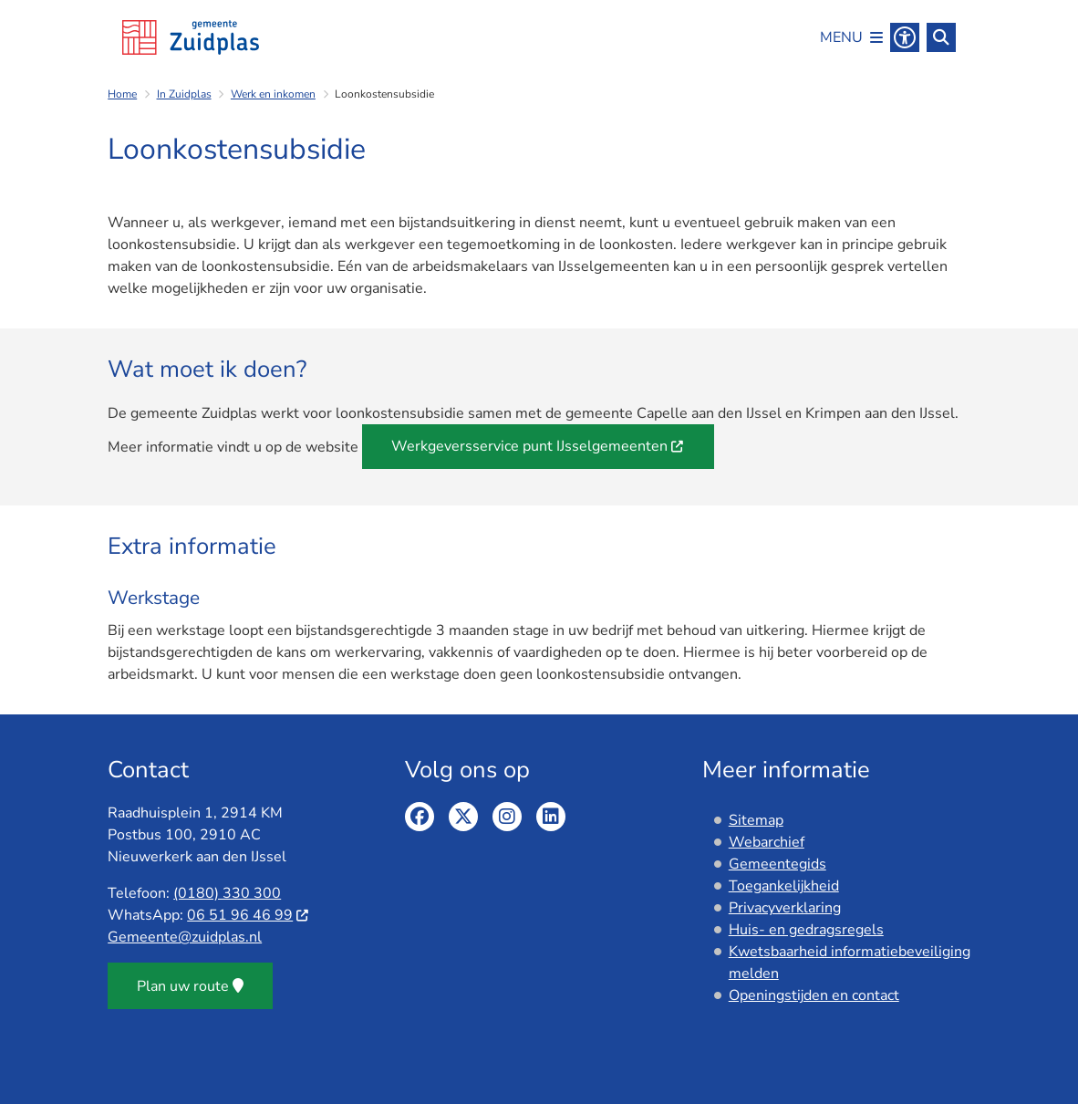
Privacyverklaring (785, 908)
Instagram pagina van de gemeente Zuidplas (507, 816)
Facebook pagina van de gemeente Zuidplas (419, 816)
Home (122, 94)
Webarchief (766, 842)
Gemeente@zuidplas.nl (185, 937)
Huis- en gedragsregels (806, 930)
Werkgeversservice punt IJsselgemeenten (538, 446)
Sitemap (756, 820)
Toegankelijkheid (784, 886)
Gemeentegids (777, 864)
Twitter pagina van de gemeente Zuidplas (463, 816)
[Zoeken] (941, 36)
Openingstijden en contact (814, 995)
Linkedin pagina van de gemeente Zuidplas (550, 816)
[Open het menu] (851, 37)
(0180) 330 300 (227, 893)
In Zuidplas (184, 94)
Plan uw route (190, 986)
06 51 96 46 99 (248, 915)
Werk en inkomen (273, 94)
